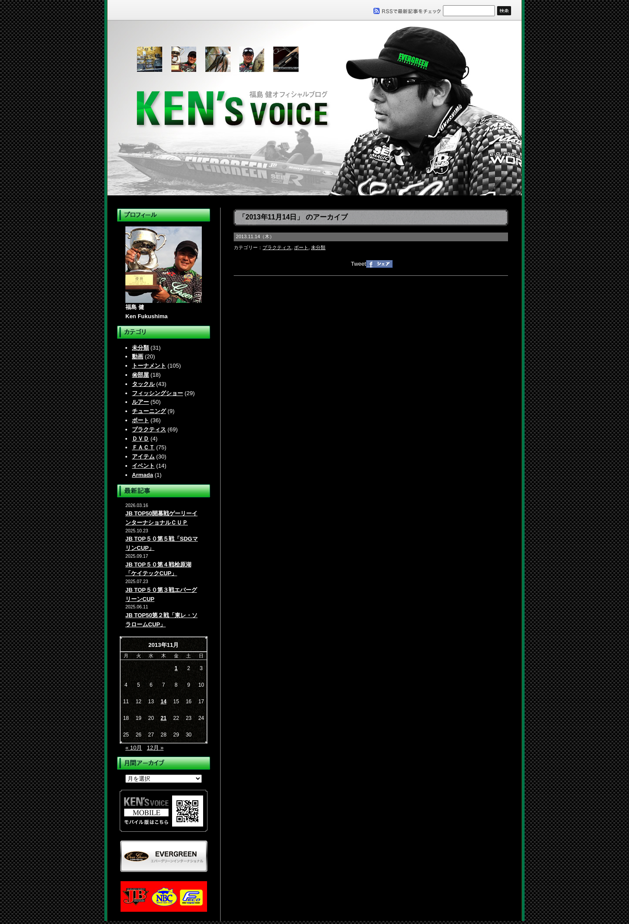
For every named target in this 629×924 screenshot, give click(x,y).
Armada (142, 475)
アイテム (143, 456)
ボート (140, 420)
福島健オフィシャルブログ (314, 108)
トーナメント (149, 365)
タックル (143, 384)
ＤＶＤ (140, 438)
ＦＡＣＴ (143, 447)
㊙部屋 (140, 375)
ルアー (140, 402)
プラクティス (149, 429)
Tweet (358, 264)
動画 (137, 356)
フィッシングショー (157, 393)
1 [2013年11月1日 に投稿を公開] (176, 668)
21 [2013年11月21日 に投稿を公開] (163, 718)
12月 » (155, 747)
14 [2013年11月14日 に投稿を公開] (163, 701)
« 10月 (133, 747)
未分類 (140, 347)
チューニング (149, 411)
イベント (143, 465)
